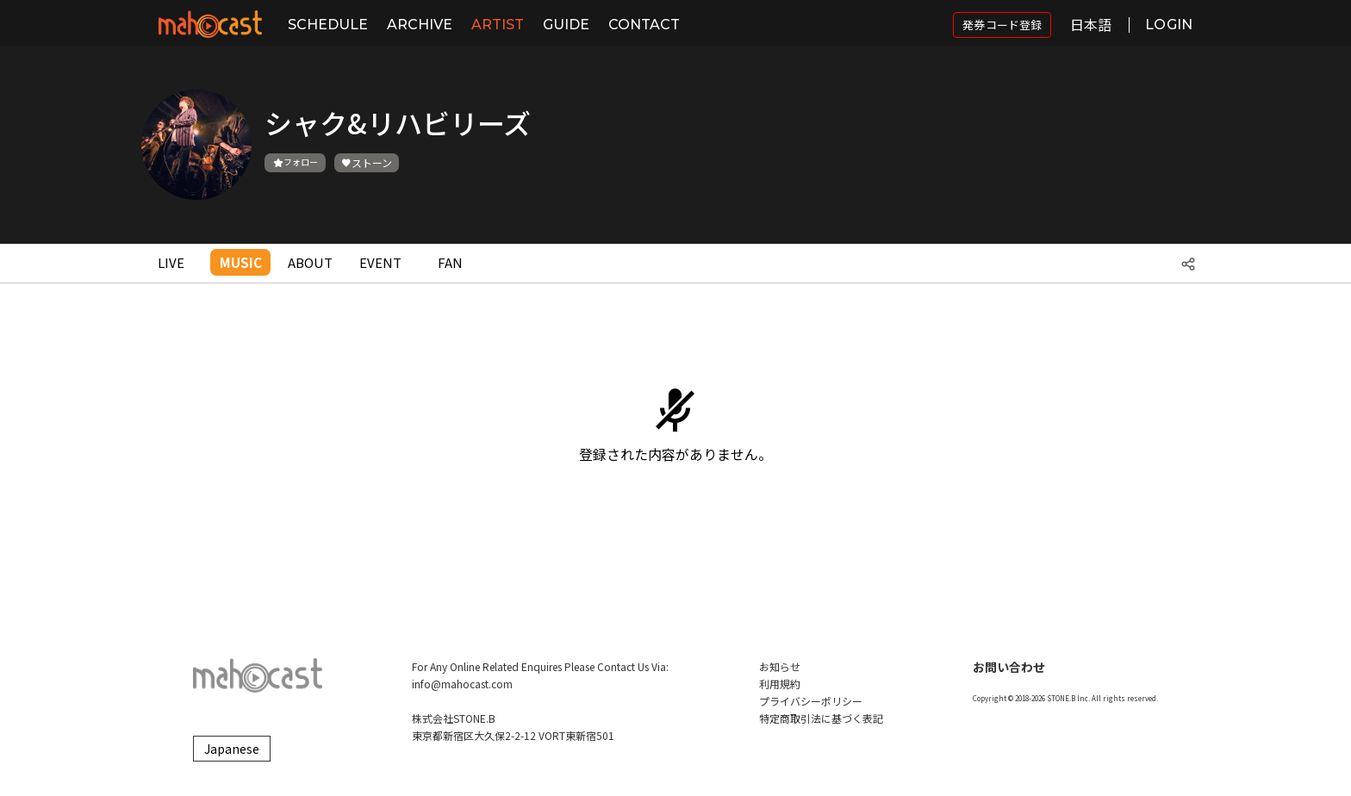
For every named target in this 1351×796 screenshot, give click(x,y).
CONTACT (644, 24)
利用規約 (779, 683)
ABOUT (310, 262)
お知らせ (779, 666)
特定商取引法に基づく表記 (821, 718)
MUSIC (241, 262)
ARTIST (497, 24)
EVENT (380, 262)
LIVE (171, 262)
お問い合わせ (1009, 666)
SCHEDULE (328, 24)
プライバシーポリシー (810, 700)
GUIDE (566, 24)
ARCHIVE (419, 24)
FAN (450, 262)
